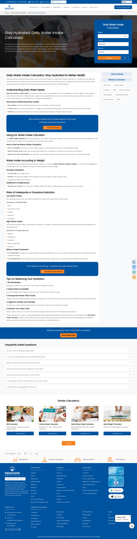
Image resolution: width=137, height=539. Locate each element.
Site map (59, 499)
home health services (88, 484)
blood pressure (108, 100)
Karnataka (116, 459)
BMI (114, 90)
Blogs (84, 487)
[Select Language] (127, 2)
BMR (118, 100)
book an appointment (88, 479)
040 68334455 (11, 2)
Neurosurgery (60, 512)
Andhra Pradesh (52, 459)
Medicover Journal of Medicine (65, 490)
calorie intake (119, 85)
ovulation (106, 90)
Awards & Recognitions (63, 502)
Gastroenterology (36, 521)
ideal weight (107, 95)
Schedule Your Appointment (52, 271)
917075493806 (11, 526)
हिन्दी (25, 453)
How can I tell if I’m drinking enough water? (20, 351)
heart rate (107, 85)
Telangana (20, 459)
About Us (59, 473)
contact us (85, 473)
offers (32, 496)
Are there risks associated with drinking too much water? (24, 369)
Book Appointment (68, 335)
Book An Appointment (123, 7)
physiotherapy (86, 521)
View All (68, 443)
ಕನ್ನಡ (36, 453)
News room (60, 484)
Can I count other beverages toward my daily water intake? (25, 357)
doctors (33, 476)
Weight (100, 32)
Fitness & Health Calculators (90, 490)
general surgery (35, 524)
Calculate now (20, 433)
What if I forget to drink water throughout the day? (23, 363)
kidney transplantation (63, 521)
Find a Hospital (46, 7)
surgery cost (34, 479)
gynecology (111, 523)
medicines (34, 484)
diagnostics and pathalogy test (91, 481)
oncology (33, 527)
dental (110, 512)
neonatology (60, 518)
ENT (109, 515)
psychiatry (85, 523)
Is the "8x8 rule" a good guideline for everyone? (21, 387)
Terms (58, 493)
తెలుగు (19, 453)
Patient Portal (33, 2)
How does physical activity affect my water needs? (23, 375)
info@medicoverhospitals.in (15, 520)
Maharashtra (84, 459)
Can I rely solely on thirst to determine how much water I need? (27, 381)
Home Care (44, 2)
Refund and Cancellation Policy (39, 502)
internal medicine (87, 512)
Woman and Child (87, 476)
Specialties (57, 7)
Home (7, 13)
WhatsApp (22, 2)
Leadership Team (62, 476)
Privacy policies (61, 496)
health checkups (35, 481)
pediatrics (59, 515)
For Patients (76, 7)
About (85, 7)
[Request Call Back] (131, 525)
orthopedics (34, 518)
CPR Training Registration (89, 493)
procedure (34, 493)
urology (84, 518)
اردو (31, 453)
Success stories (61, 487)
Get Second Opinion (52, 128)
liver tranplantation (62, 523)
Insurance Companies (37, 499)
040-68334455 (11, 515)
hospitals (33, 473)
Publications (60, 479)
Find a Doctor (34, 7)
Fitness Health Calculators (18, 13)
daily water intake (121, 95)
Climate (100, 48)
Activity (100, 40)
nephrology (60, 526)
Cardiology (34, 512)
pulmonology (86, 526)
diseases (33, 490)
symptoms (34, 487)
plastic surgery (86, 515)
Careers (59, 481)
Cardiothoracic (35, 515)
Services (67, 7)
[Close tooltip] (128, 516)
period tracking (124, 90)
